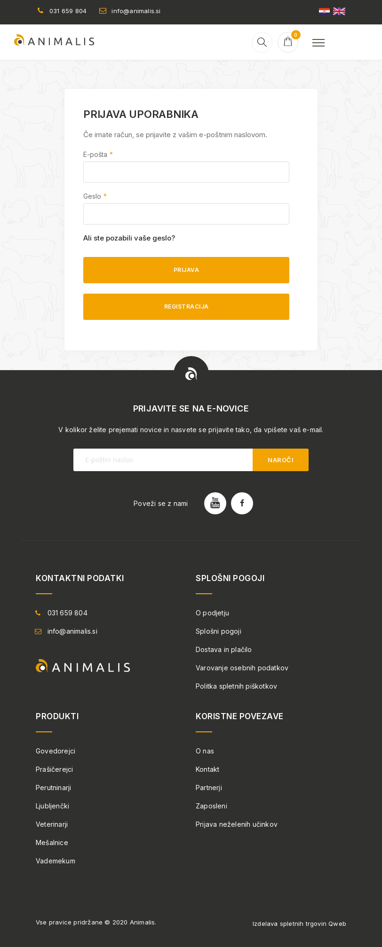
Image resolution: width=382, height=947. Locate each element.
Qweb (337, 923)
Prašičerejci (54, 769)
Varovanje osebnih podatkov (242, 668)
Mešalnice (52, 842)
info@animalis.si (135, 11)
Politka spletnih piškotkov (236, 686)
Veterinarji (52, 824)
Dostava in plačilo (224, 649)
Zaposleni (211, 806)
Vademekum (55, 861)
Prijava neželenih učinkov (237, 824)
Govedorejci (55, 751)
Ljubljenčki (52, 806)
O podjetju (212, 613)
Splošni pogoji (218, 631)
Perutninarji (53, 788)
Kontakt (207, 769)
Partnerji (209, 788)
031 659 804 (68, 11)
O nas (205, 751)
